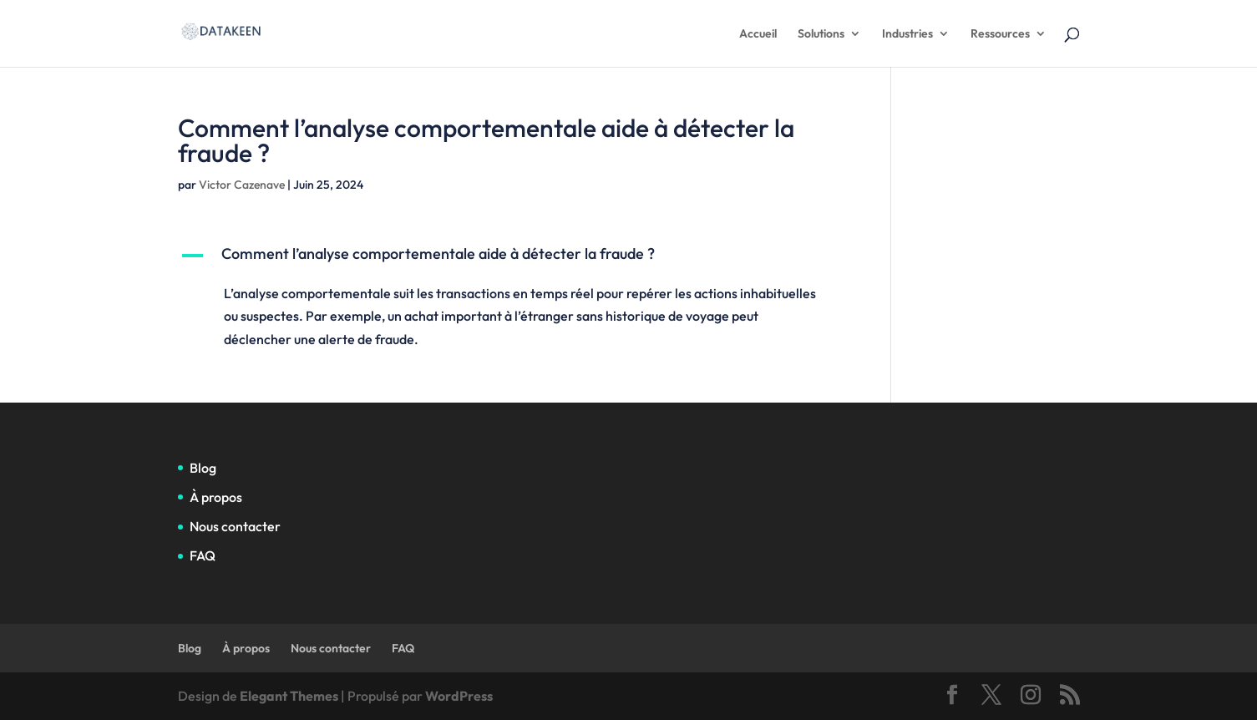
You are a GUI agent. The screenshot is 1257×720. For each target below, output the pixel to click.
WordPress (459, 695)
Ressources (1000, 34)
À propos (216, 497)
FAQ (202, 555)
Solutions (821, 34)
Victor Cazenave (242, 184)
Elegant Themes (289, 695)
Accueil (758, 34)
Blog (203, 467)
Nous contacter (235, 526)
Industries (907, 34)
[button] (510, 258)
